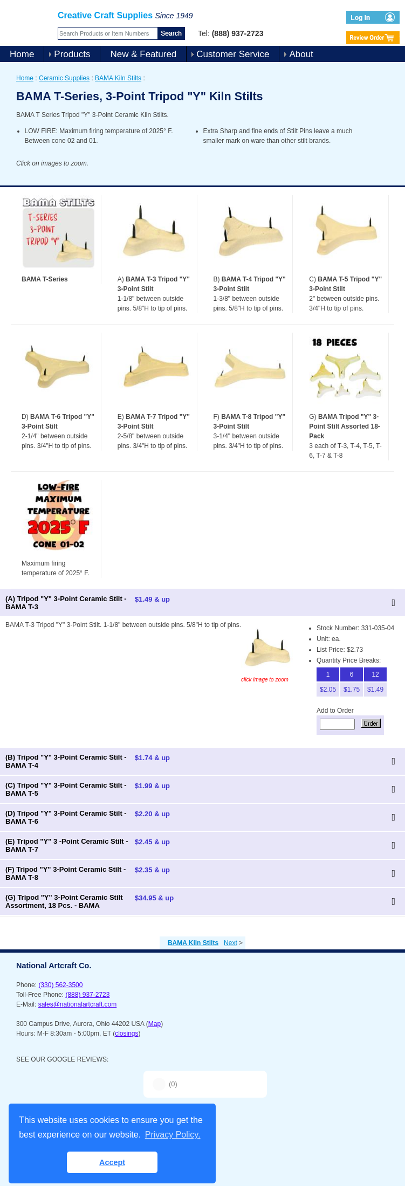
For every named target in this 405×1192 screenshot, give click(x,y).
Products (72, 54)
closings (126, 1033)
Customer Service (232, 54)
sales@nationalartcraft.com (77, 1004)
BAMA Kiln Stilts (118, 78)
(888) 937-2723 (87, 994)
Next (230, 943)
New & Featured (143, 54)
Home (22, 54)
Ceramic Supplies (64, 78)
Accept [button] (112, 1162)
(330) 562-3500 (60, 985)
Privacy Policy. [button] (173, 1134)
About (301, 54)
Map (154, 1024)
